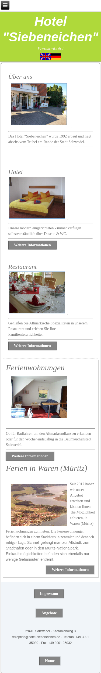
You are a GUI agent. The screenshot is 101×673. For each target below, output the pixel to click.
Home (50, 661)
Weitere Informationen (32, 245)
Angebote (49, 613)
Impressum (49, 594)
